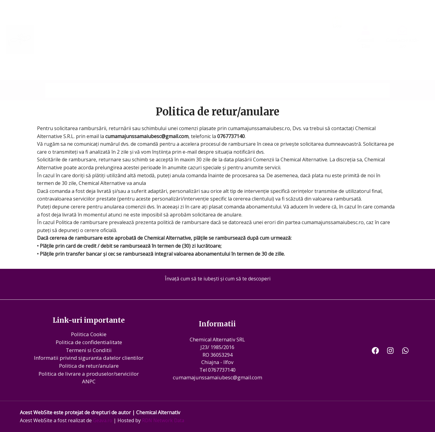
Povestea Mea (107, 77)
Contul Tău (365, 43)
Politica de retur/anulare (89, 365)
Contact (376, 77)
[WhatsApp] (405, 350)
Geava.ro (103, 420)
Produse (348, 77)
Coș (337, 26)
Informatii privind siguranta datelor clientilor (88, 357)
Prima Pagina (65, 77)
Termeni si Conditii (89, 350)
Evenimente (316, 77)
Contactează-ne (402, 43)
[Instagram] (390, 350)
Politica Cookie (88, 334)
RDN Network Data (165, 420)
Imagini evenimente (154, 77)
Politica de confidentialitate (89, 342)
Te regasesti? (277, 77)
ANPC (88, 381)
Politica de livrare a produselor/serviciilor (89, 373)
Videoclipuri (200, 77)
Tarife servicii (238, 77)
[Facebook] (375, 350)
